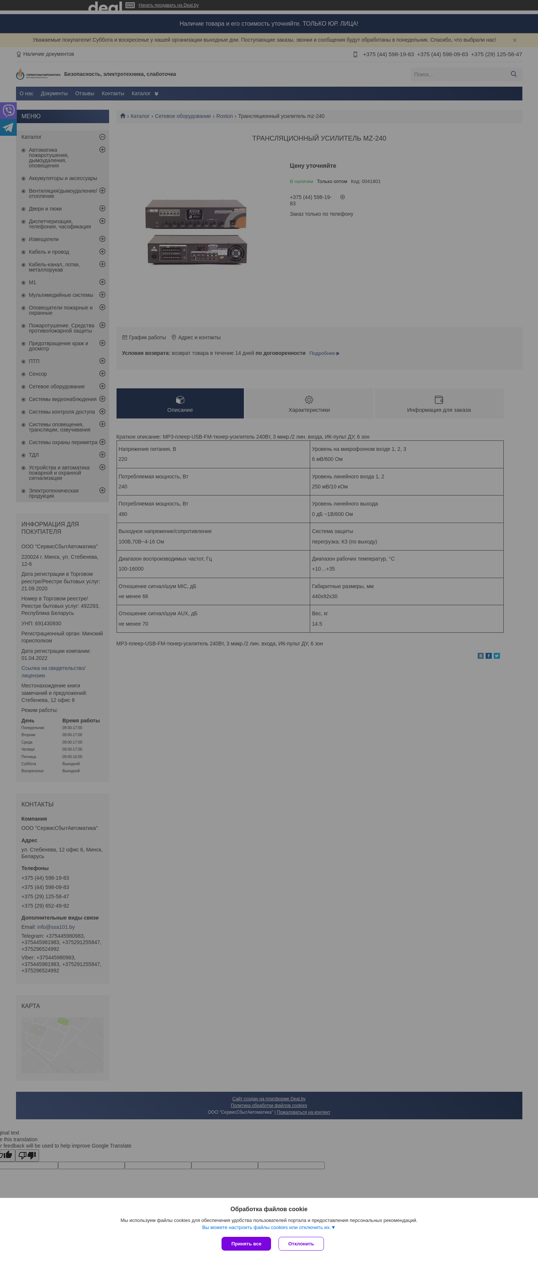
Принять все (246, 1244)
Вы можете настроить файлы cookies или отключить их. (266, 1227)
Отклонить (301, 1244)
